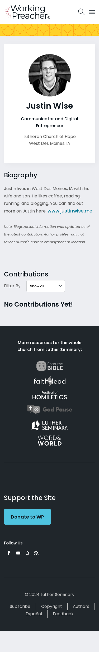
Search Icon (81, 12)
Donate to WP (27, 517)
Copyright (51, 606)
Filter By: (12, 286)
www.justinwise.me (70, 210)
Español (34, 614)
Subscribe (20, 606)
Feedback (63, 614)
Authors (81, 606)
